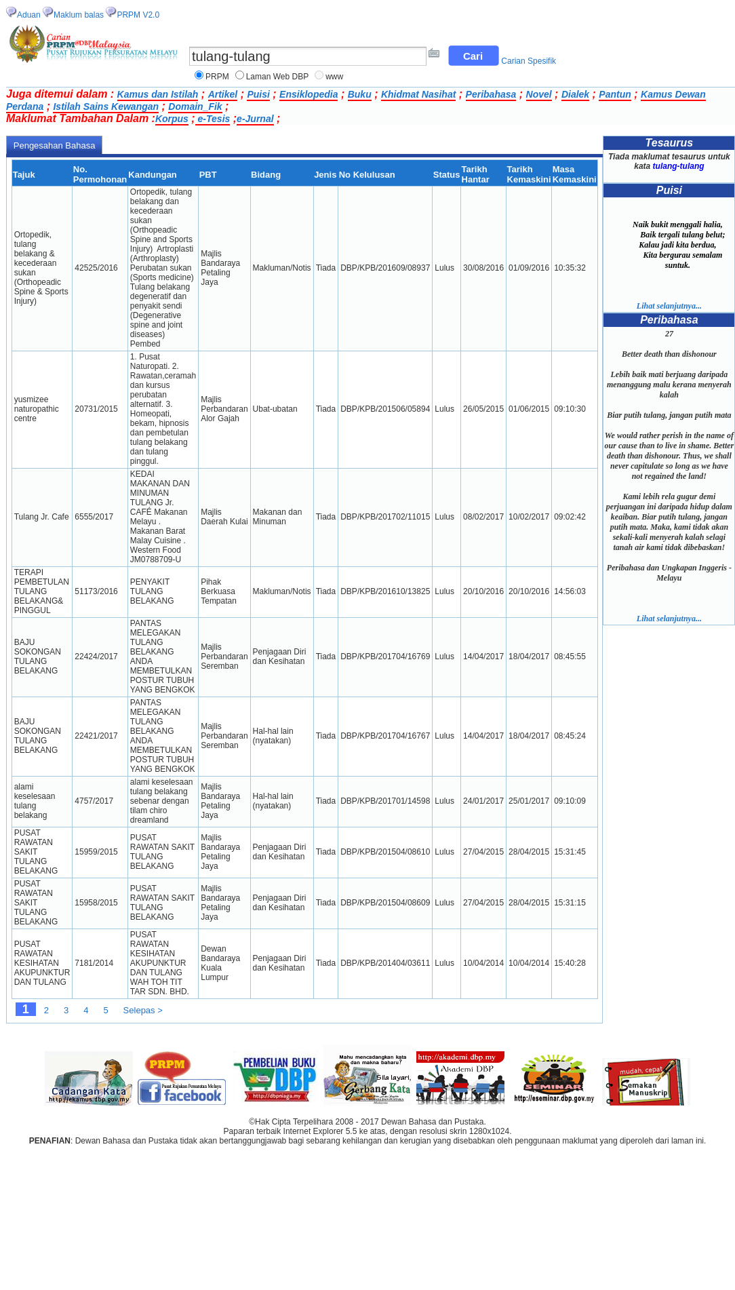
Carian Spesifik (528, 61)
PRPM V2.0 (138, 15)
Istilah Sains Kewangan (106, 106)
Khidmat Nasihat (418, 94)
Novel (539, 94)
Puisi (258, 94)
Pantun (615, 94)
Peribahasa (491, 94)
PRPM (217, 76)
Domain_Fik (195, 106)
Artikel (223, 94)
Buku (360, 94)
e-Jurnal (255, 118)
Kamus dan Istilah (158, 94)
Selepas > (143, 1010)
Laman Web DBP (277, 76)
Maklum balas (79, 15)
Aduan (29, 15)
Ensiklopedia (308, 94)
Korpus (171, 118)
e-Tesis (213, 118)
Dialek (575, 94)
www (334, 76)
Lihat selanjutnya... (669, 306)
